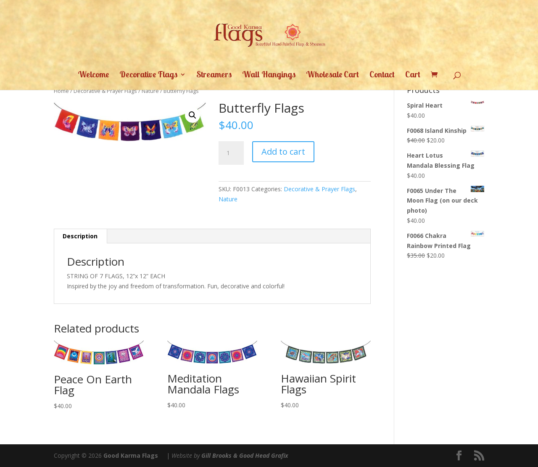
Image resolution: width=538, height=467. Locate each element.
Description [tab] (80, 236)
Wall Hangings (268, 75)
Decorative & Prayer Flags (105, 91)
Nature (150, 91)
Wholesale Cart (332, 75)
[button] (192, 115)
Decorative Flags (148, 75)
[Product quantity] (231, 153)
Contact (382, 75)
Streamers (214, 75)
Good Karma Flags (130, 455)
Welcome (93, 75)
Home (61, 91)
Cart (412, 75)
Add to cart (283, 151)
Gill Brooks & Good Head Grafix (244, 455)
